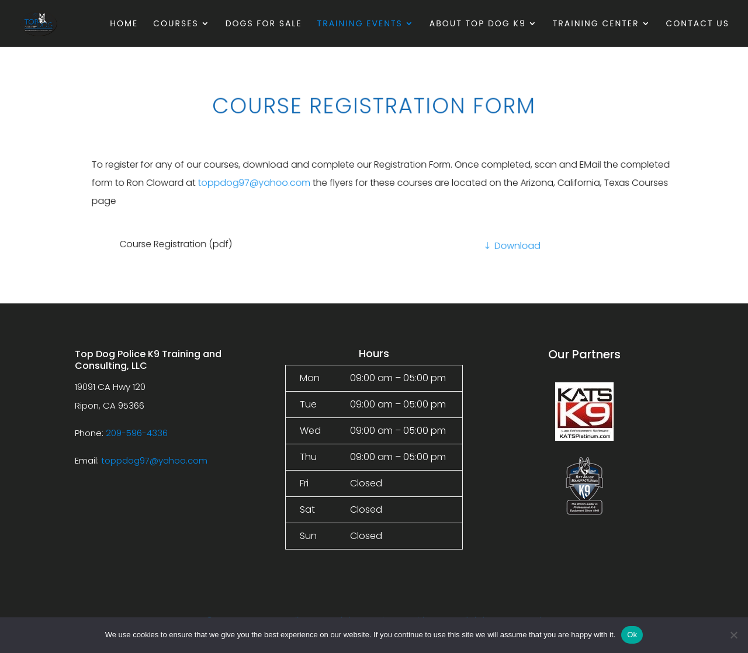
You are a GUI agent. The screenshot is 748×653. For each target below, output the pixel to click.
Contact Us (697, 24)
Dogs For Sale (264, 24)
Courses (175, 24)
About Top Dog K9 (478, 24)
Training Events (360, 24)
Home (124, 24)
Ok (632, 634)
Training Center (596, 24)
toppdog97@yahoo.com (278, 183)
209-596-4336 (137, 433)
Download (509, 245)
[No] (733, 635)
